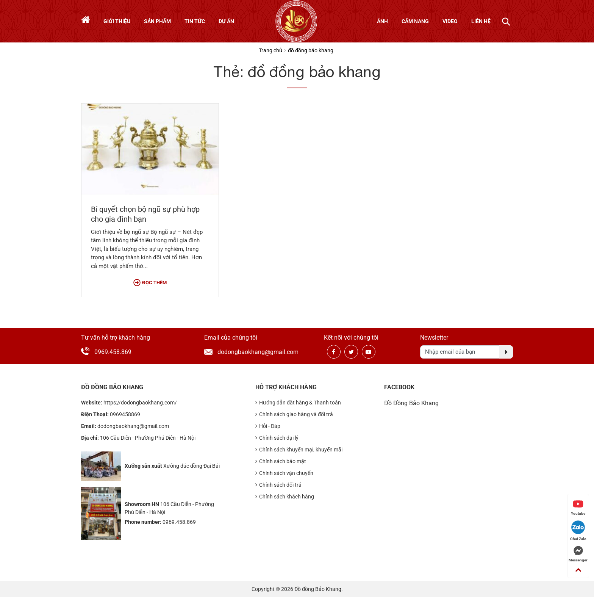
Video (450, 21)
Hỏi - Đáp (267, 426)
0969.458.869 (112, 352)
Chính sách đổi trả (278, 485)
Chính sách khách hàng (284, 497)
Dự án (226, 21)
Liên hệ (481, 21)
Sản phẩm (157, 21)
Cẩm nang (415, 21)
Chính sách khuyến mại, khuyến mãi (298, 450)
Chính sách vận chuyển (284, 473)
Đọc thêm (150, 282)
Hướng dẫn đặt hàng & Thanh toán (298, 403)
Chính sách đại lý (277, 438)
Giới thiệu (116, 21)
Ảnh (382, 21)
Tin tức (194, 21)
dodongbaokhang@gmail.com (249, 352)
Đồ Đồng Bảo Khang (411, 403)
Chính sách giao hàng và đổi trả (294, 414)
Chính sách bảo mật (280, 461)
